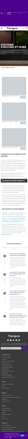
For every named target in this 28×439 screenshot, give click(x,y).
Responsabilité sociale (7, 365)
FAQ (3, 416)
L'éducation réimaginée (7, 429)
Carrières (4, 359)
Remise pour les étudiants (8, 384)
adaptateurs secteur (16, 221)
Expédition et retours (6, 414)
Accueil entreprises (6, 425)
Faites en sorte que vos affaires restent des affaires (13, 431)
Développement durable (7, 367)
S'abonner (24, 348)
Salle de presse (5, 369)
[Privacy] (10, 437)
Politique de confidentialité (8, 361)
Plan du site (4, 418)
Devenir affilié (5, 373)
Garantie (4, 412)
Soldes (3, 386)
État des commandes (6, 410)
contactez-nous (13, 324)
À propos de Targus (6, 357)
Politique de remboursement (8, 377)
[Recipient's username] (11, 348)
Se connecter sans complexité (9, 427)
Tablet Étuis (4, 399)
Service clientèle (5, 408)
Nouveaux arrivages (6, 395)
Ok (22, 435)
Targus (3, 213)
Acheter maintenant (7, 234)
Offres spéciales (5, 388)
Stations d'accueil (6, 401)
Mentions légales (6, 363)
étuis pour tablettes (13, 220)
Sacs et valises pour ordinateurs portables (11, 397)
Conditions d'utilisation (7, 375)
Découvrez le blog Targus (8, 371)
